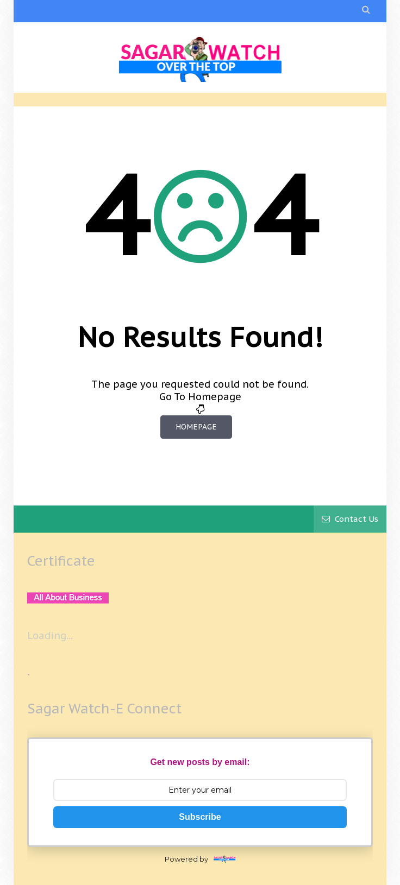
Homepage (196, 427)
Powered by (200, 859)
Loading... (50, 635)
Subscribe (200, 816)
